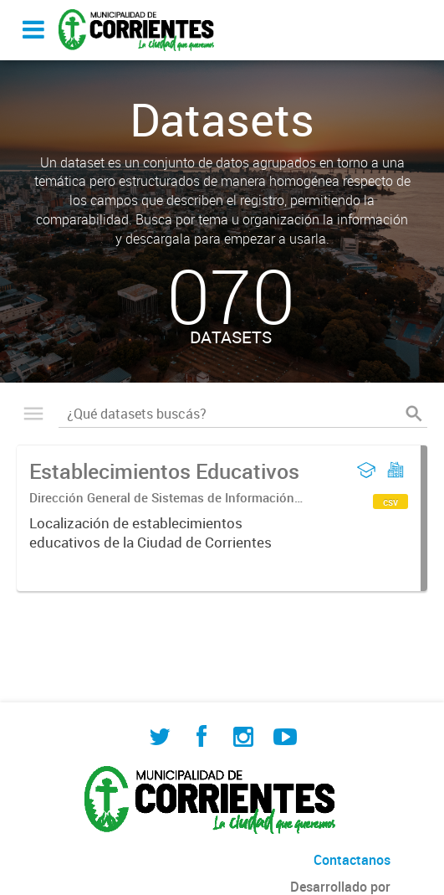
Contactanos (352, 860)
